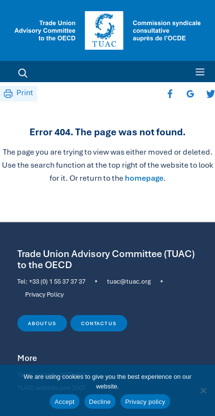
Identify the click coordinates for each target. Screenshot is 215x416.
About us (42, 323)
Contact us (98, 323)
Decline (100, 401)
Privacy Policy (44, 294)
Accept (64, 401)
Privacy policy (145, 401)
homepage (144, 178)
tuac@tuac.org (129, 281)
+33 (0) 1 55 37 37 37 (57, 281)
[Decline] (203, 390)
